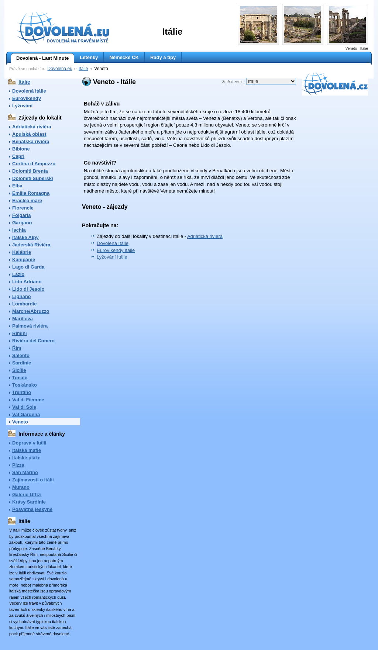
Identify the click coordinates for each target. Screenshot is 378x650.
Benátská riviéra (30, 141)
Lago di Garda (28, 267)
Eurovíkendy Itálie (116, 250)
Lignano (21, 296)
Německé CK (124, 57)
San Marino (25, 472)
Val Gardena (26, 414)
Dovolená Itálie (29, 91)
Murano (21, 487)
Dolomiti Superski (32, 178)
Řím (16, 348)
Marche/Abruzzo (30, 311)
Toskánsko (24, 385)
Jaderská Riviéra (31, 245)
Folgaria (21, 215)
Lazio (18, 274)
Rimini (19, 333)
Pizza (18, 465)
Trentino (21, 392)
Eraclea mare (27, 200)
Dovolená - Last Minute (40, 58)
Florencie (23, 208)
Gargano (22, 222)
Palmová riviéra (30, 326)
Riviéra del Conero (33, 340)
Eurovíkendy (26, 98)
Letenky (89, 57)
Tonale (19, 377)
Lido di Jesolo (28, 289)
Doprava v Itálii (29, 443)
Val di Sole (24, 407)
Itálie (83, 68)
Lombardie (24, 304)
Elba (17, 186)
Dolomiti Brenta (30, 171)
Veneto (20, 422)
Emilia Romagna (30, 193)
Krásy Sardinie (29, 502)
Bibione (21, 149)
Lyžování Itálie (112, 257)
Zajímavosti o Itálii (33, 480)
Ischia (19, 230)
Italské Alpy (25, 237)
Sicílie (19, 370)
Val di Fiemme (28, 399)
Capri (18, 156)
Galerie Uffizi (26, 494)
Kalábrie (21, 252)
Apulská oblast (29, 134)
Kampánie (23, 259)
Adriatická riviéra (31, 126)
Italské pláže (26, 457)
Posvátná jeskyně (32, 509)
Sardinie (21, 363)
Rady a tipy (163, 57)
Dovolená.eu (60, 68)
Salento (21, 355)
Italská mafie (26, 450)
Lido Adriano (27, 281)
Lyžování (22, 105)
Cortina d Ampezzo (33, 163)
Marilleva (22, 318)
